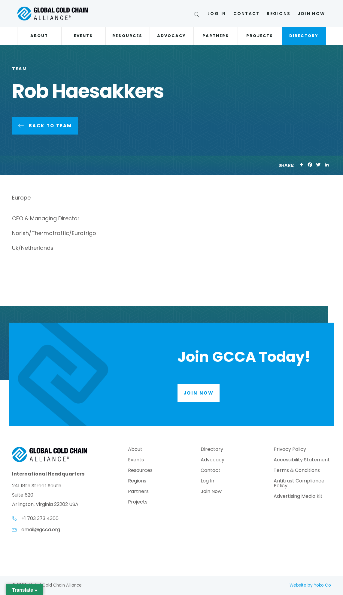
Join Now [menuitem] (211, 492)
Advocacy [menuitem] (212, 460)
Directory (303, 36)
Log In (217, 14)
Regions (278, 14)
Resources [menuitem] (140, 471)
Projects (259, 36)
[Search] (198, 15)
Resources (127, 36)
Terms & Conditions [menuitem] (297, 471)
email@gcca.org (40, 529)
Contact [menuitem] (210, 471)
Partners (215, 36)
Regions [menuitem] (137, 481)
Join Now (311, 14)
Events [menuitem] (136, 460)
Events (83, 36)
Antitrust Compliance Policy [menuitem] (299, 484)
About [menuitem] (135, 450)
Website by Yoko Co (310, 585)
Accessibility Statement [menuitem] (302, 460)
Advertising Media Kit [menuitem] (298, 497)
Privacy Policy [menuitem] (290, 450)
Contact (246, 14)
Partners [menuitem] (138, 492)
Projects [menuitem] (137, 502)
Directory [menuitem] (212, 450)
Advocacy (171, 36)
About (39, 36)
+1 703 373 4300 (40, 518)
